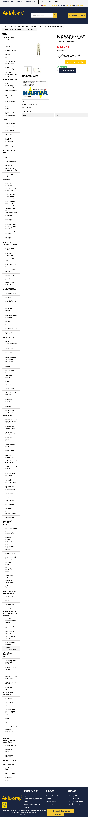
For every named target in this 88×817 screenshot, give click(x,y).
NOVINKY (6, 2)
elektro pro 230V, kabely (9, 581)
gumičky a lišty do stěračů (10, 233)
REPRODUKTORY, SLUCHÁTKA (11, 756)
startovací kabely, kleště (10, 433)
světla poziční (10, 131)
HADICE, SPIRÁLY (10, 608)
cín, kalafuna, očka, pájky (10, 411)
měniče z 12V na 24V (10, 265)
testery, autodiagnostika (11, 342)
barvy (7, 325)
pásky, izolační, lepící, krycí (10, 558)
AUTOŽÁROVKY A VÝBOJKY (9, 38)
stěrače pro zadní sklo (9, 220)
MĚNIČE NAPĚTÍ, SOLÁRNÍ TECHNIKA (10, 243)
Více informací (24, 814)
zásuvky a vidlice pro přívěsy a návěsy (11, 662)
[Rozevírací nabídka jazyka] (46, 5)
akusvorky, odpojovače (9, 576)
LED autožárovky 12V (11, 91)
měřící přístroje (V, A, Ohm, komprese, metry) (10, 360)
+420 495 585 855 (74, 799)
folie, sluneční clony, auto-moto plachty (10, 488)
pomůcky (8, 777)
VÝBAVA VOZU (8, 416)
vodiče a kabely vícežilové (11, 683)
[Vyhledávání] (44, 15)
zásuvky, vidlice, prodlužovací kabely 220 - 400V (10, 712)
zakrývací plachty (8, 406)
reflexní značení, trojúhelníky (11, 462)
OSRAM (7, 47)
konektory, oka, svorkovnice (10, 533)
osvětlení (8, 698)
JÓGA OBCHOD (8, 764)
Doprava (27, 796)
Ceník (57, 2)
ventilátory (9, 493)
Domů (4, 34)
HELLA (7, 58)
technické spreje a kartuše (11, 316)
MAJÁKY (8, 158)
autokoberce (10, 501)
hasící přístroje (10, 301)
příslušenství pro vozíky (11, 668)
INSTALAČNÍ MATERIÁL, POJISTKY (7, 522)
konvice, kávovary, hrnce (11, 513)
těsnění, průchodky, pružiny (9, 569)
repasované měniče (9, 283)
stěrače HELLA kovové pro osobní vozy (10, 203)
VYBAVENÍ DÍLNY (9, 338)
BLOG (41, 2)
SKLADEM (25, 108)
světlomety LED (10, 123)
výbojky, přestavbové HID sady (11, 74)
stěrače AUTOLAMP (9, 184)
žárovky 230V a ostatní (10, 638)
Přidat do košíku (75, 62)
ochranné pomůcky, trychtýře (8, 399)
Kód (58, 42)
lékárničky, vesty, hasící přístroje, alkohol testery (11, 421)
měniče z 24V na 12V (11, 260)
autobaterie (9, 389)
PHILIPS (7, 54)
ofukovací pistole (8, 376)
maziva (8, 305)
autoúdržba (9, 297)
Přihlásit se (69, 5)
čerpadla (8, 508)
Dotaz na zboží (67, 70)
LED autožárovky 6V (11, 102)
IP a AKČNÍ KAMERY (8, 750)
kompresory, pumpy (9, 371)
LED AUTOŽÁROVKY (10, 80)
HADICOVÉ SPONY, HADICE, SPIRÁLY (9, 592)
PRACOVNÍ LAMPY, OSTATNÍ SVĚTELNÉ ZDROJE (10, 613)
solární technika (11, 275)
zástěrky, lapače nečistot (11, 467)
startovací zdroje (8, 353)
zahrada (8, 722)
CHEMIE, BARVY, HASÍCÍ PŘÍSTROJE (9, 289)
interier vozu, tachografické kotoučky (10, 473)
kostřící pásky (10, 553)
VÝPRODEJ (20, 2)
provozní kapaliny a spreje (9, 310)
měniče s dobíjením (9, 254)
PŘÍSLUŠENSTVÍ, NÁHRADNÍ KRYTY (11, 170)
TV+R (7, 706)
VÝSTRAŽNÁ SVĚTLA (9, 175)
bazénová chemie (9, 333)
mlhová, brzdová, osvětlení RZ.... (10, 139)
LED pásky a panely (9, 108)
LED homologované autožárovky (10, 85)
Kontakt (48, 799)
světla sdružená (10, 127)
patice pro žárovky (9, 587)
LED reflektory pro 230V (10, 643)
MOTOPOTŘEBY (8, 735)
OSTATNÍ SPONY (10, 604)
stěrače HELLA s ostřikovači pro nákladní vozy (10, 226)
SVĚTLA (6, 119)
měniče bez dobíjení (9, 249)
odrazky (8, 673)
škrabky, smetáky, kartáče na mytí (10, 480)
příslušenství (9, 279)
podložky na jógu (9, 769)
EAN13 (24, 105)
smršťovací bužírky (9, 563)
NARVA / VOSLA (10, 50)
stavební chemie (11, 329)
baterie (8, 381)
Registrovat (81, 5)
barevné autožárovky (9, 68)
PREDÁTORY (9, 165)
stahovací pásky (11, 528)
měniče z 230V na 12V (10, 271)
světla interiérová (9, 146)
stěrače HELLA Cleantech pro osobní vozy (10, 196)
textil (7, 781)
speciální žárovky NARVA (10, 648)
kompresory (9, 504)
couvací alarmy (10, 517)
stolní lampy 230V (9, 627)
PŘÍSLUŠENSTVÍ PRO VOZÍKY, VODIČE (8, 655)
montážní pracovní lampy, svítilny (11, 620)
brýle (7, 718)
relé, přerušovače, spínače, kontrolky (10, 547)
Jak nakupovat (51, 801)
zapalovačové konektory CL (10, 445)
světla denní (9, 134)
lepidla (7, 321)
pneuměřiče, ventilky (9, 451)
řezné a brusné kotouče (10, 393)
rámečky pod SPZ (10, 688)
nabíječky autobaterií (9, 348)
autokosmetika (10, 294)
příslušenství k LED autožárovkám (10, 114)
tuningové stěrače (8, 238)
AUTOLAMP (9, 43)
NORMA (8, 601)
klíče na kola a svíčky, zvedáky (10, 427)
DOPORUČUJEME (31, 2)
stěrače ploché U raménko (10, 190)
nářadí (7, 367)
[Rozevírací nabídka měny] (55, 5)
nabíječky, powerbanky (9, 730)
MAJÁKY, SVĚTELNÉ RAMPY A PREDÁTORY (10, 152)
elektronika (9, 702)
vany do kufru (10, 497)
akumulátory (9, 385)
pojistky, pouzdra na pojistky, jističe (10, 539)
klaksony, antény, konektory (8, 439)
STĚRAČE (6, 180)
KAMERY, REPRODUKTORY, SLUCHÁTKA (9, 740)
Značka (69, 42)
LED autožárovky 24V (11, 97)
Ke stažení (49, 2)
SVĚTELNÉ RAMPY (11, 161)
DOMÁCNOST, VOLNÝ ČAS (8, 694)
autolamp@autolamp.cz (76, 801)
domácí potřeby (11, 726)
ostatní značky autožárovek (10, 62)
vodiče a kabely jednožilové (11, 677)
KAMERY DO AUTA (11, 746)
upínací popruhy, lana (10, 456)
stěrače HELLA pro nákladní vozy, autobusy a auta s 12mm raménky (11, 212)
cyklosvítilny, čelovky (9, 632)
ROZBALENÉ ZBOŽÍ (9, 760)
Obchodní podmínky (53, 796)
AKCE (13, 2)
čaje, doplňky (10, 773)
